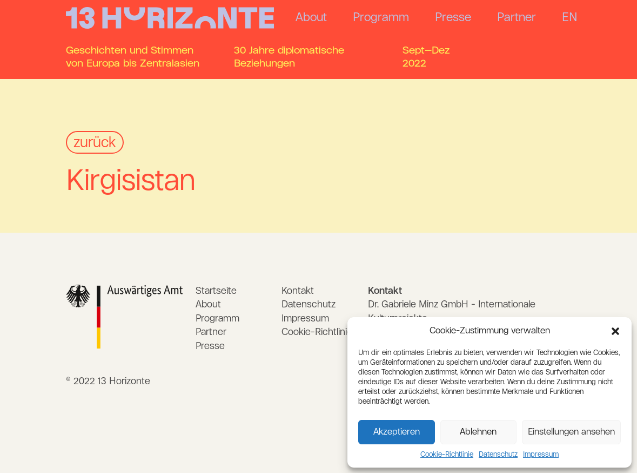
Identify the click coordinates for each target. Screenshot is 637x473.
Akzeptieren (396, 432)
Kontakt (297, 291)
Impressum (541, 454)
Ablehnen (478, 432)
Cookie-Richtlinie (446, 454)
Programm (381, 17)
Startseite (216, 291)
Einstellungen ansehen (571, 432)
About (311, 17)
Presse (453, 17)
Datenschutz (498, 454)
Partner (516, 17)
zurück (94, 142)
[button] (615, 331)
